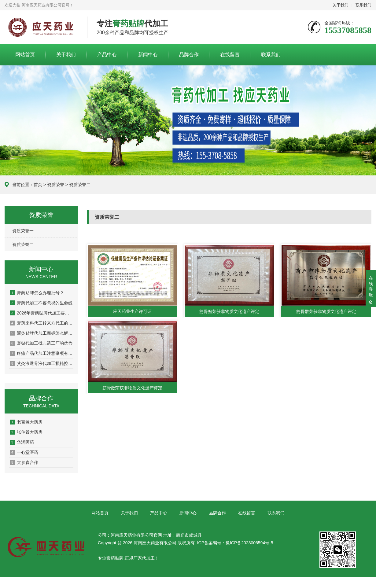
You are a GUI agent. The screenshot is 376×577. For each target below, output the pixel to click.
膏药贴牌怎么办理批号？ (37, 292)
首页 (38, 184)
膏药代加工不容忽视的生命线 (41, 302)
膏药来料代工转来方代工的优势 (41, 323)
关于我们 (340, 5)
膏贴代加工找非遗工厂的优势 (41, 343)
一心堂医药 (24, 452)
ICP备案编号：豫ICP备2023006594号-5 (235, 542)
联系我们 (363, 5)
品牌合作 (189, 54)
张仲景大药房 (26, 432)
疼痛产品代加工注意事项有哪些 (41, 353)
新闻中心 (148, 54)
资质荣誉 (55, 184)
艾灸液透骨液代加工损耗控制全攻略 (41, 363)
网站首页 (25, 54)
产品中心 (107, 54)
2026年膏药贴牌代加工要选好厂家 (41, 313)
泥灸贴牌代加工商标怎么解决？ (41, 333)
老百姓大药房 (26, 422)
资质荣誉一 (23, 230)
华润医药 (22, 442)
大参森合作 (24, 462)
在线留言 (230, 54)
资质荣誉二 (23, 244)
